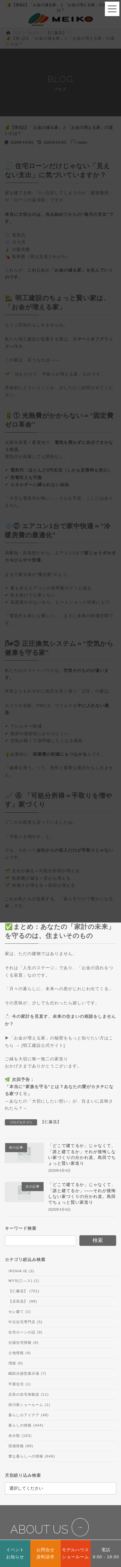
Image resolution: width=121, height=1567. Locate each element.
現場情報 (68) (20, 1446)
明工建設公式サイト (43, 1045)
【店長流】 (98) (22, 1301)
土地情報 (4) (19, 1353)
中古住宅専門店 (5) (25, 1322)
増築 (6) (15, 1363)
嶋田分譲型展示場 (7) (27, 1374)
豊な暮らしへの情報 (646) (31, 1456)
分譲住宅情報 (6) (23, 1343)
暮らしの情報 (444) (25, 1425)
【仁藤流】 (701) (23, 1291)
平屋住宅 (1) (19, 1384)
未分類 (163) (20, 1436)
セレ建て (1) (19, 1312)
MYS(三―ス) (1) (23, 1281)
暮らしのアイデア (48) (28, 1415)
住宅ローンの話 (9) (25, 1332)
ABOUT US (39, 1529)
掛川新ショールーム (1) (29, 1405)
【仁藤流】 (50, 1122)
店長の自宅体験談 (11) (28, 1394)
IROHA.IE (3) (21, 1271)
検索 (98, 1240)
